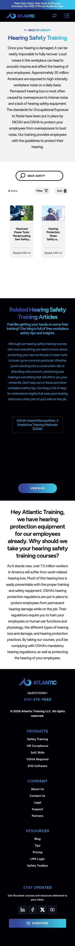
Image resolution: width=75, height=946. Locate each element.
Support (37, 809)
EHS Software (37, 766)
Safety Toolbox (37, 865)
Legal (37, 802)
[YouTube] (52, 909)
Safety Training (37, 739)
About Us (37, 789)
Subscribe (37, 923)
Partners (37, 816)
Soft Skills (37, 752)
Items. (13, 190)
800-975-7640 (37, 699)
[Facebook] (32, 909)
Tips (37, 845)
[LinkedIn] (22, 909)
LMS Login (37, 859)
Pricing (37, 852)
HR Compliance (37, 746)
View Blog (37, 488)
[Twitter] (42, 909)
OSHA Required (38, 759)
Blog (37, 839)
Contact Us (37, 796)
